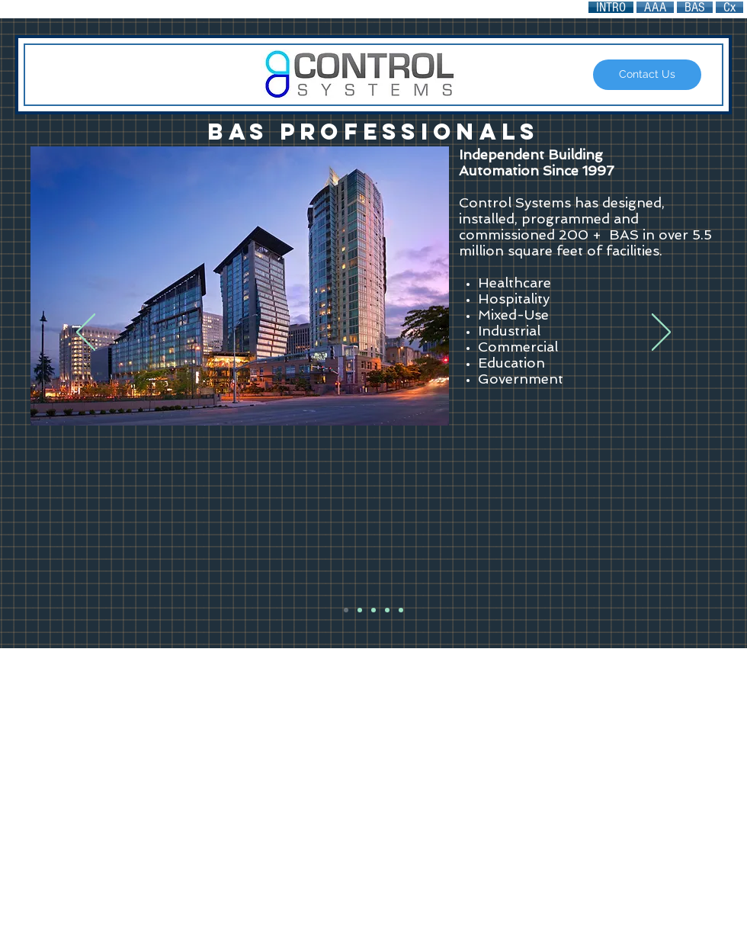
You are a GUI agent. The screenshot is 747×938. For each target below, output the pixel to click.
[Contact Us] (647, 74)
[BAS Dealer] (401, 610)
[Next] (661, 333)
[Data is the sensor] (387, 610)
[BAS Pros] (346, 610)
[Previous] (85, 333)
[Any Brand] (359, 610)
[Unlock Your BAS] (373, 610)
